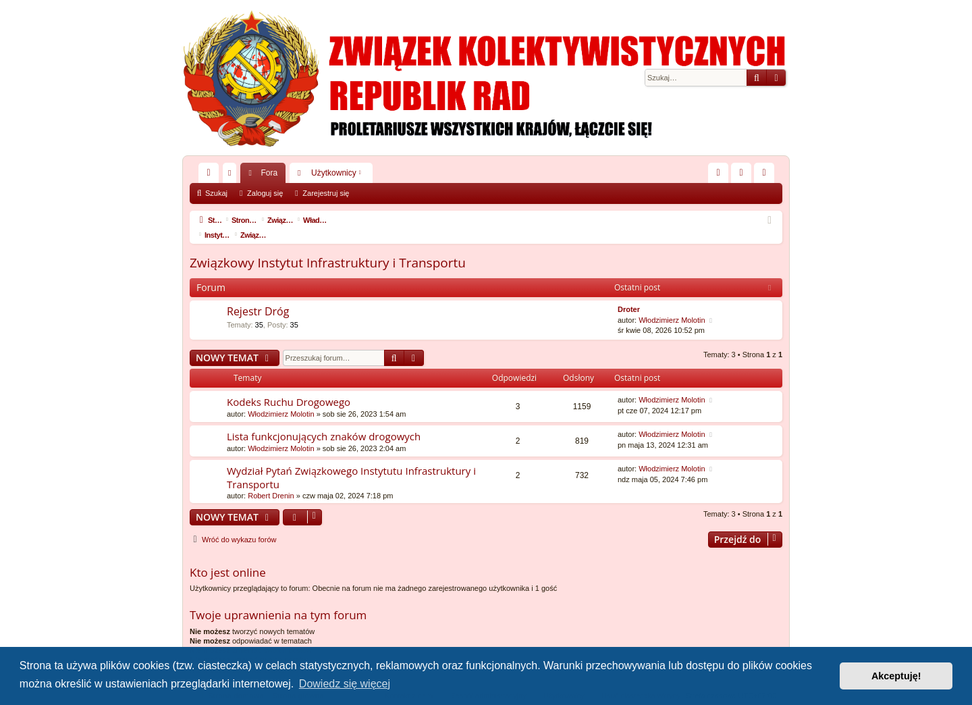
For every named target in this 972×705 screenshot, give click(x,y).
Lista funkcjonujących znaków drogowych (324, 421)
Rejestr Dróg (258, 296)
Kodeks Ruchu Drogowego (288, 387)
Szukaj (216, 193)
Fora (269, 173)
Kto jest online (228, 557)
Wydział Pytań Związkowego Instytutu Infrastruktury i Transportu (351, 462)
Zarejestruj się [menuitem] (766, 175)
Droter (629, 294)
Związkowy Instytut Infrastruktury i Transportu (328, 248)
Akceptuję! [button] (896, 676)
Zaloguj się (265, 193)
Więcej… (211, 175)
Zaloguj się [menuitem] (744, 175)
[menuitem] (718, 173)
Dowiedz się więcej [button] (344, 683)
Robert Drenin (271, 481)
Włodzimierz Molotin (672, 305)
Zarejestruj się (325, 193)
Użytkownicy (333, 173)
